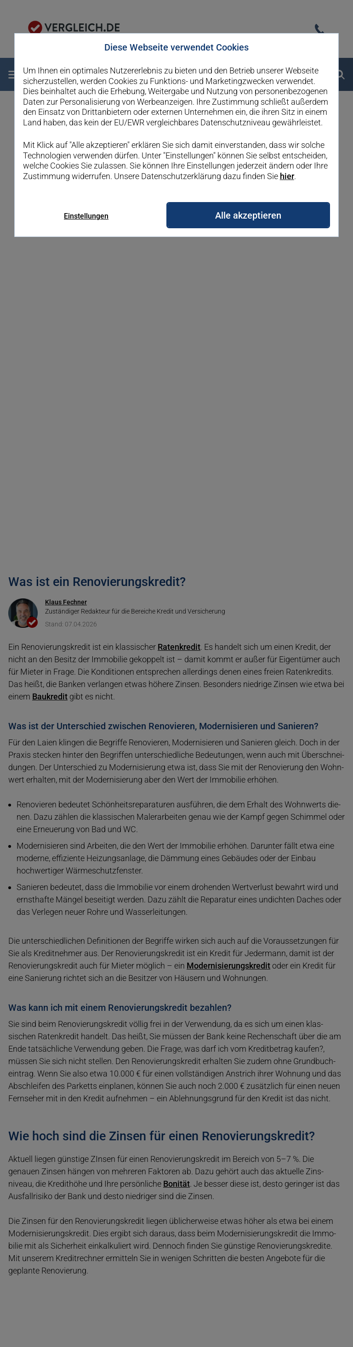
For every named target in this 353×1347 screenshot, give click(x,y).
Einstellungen (86, 216)
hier (287, 176)
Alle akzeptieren (248, 215)
